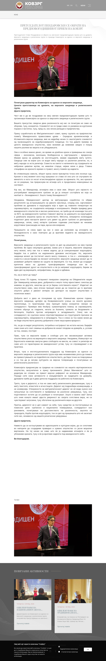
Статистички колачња (69, 652)
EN (71, 5)
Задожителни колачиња (69, 649)
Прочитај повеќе (23, 623)
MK (68, 5)
